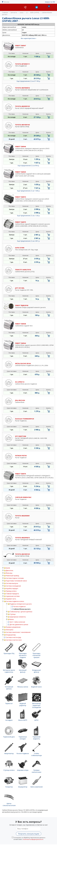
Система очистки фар (13, 637)
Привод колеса (11, 591)
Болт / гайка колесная (17, 622)
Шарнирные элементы (18, 617)
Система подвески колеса (15, 601)
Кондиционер (11, 635)
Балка (12, 619)
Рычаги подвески (19, 606)
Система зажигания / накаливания (18, 632)
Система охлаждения (13, 586)
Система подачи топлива (15, 578)
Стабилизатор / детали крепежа (21, 612)
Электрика (9, 630)
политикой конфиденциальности (33, 839)
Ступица (13, 614)
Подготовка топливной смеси (16, 581)
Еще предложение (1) (28, 81)
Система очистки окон (14, 640)
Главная (5, 12)
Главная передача (12, 594)
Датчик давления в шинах (19, 624)
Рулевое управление (13, 627)
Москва (6, 2)
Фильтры (9, 573)
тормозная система (13, 596)
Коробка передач (12, 588)
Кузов (8, 568)
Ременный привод (12, 576)
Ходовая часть (11, 599)
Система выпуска (12, 583)
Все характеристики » (28, 38)
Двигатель (9, 570)
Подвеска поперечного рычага (21, 604)
